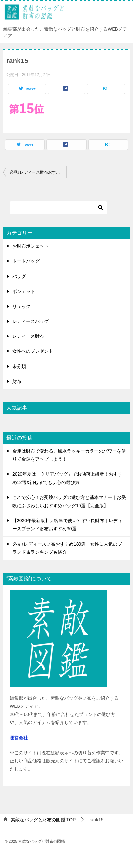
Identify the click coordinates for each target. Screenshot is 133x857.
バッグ (19, 276)
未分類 (19, 366)
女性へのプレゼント (32, 351)
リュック (21, 306)
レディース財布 (28, 336)
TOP (43, 819)
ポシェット (23, 291)
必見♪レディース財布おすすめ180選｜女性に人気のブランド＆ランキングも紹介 (38, 172)
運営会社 (19, 737)
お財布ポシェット (30, 246)
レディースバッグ (30, 321)
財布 (16, 381)
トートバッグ (26, 261)
